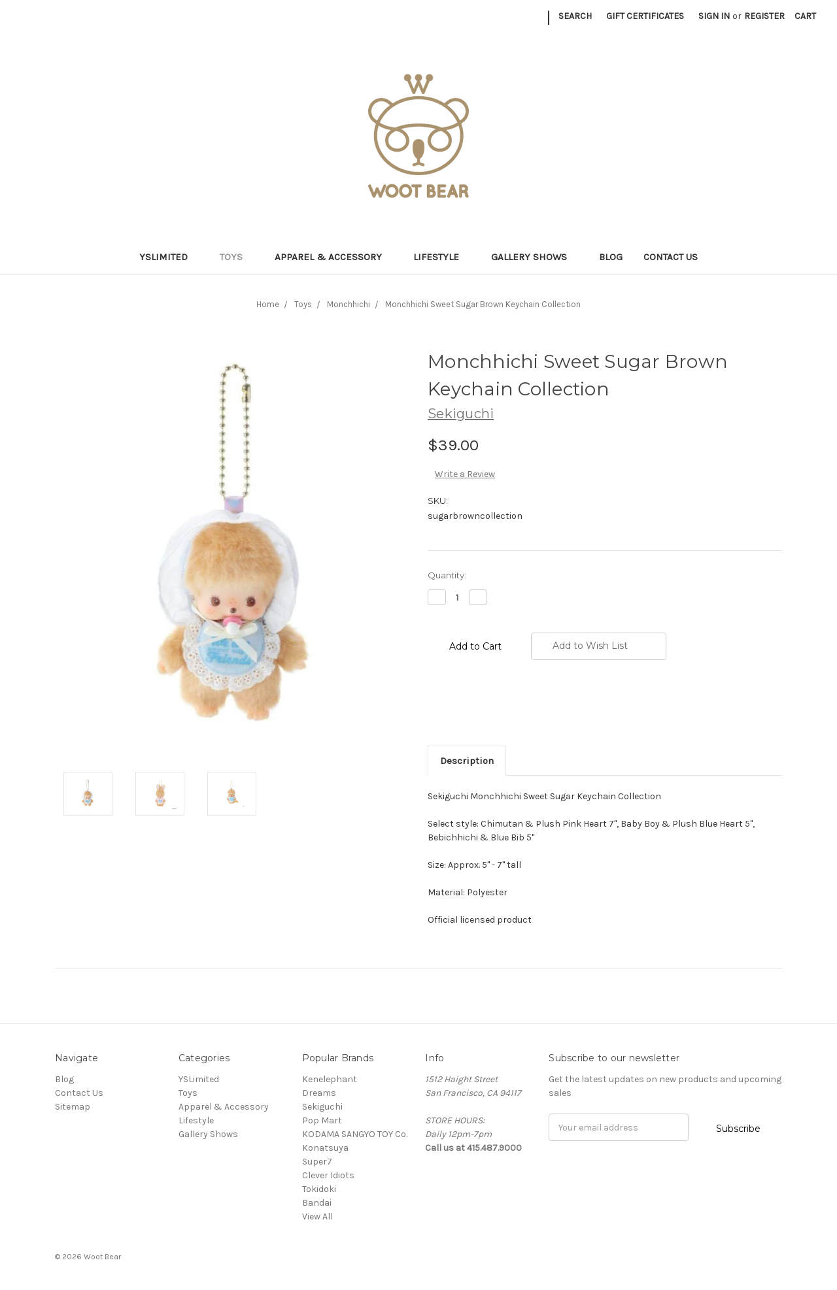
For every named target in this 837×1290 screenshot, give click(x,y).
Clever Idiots (328, 1175)
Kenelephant (329, 1079)
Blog (611, 257)
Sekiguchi (322, 1106)
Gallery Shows (534, 257)
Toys (237, 257)
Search (575, 16)
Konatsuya (325, 1147)
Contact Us (670, 257)
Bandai (317, 1202)
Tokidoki (319, 1189)
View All (317, 1216)
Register (764, 16)
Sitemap (72, 1106)
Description (467, 761)
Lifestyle (441, 257)
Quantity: (447, 575)
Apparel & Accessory (334, 257)
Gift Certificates (645, 16)
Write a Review (465, 474)
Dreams (319, 1093)
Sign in (714, 16)
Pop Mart (322, 1120)
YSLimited (169, 257)
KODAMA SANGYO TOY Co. (354, 1134)
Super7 (317, 1161)
